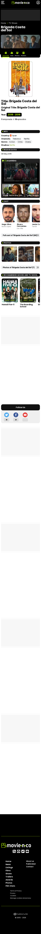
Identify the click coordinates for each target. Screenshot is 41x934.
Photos (9, 883)
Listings (9, 867)
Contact (29, 866)
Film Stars (10, 886)
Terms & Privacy (16, 891)
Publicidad (31, 864)
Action (12, 141)
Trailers (9, 876)
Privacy (12, 893)
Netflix (12, 145)
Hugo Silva (6, 224)
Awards (9, 879)
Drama (28, 141)
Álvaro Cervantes (21, 225)
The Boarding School (26, 305)
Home (3, 23)
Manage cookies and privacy (20, 898)
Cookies (13, 896)
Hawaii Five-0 (8, 304)
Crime (20, 141)
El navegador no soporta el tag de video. (20, 173)
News (8, 864)
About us (30, 861)
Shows (9, 873)
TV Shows (13, 23)
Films (8, 870)
